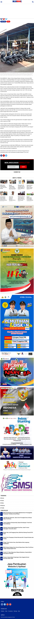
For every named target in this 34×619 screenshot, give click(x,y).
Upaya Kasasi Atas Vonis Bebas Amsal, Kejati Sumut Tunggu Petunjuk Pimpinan (30, 188)
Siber (6, 611)
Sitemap (15, 611)
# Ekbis (2, 503)
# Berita (2, 498)
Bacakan (3, 21)
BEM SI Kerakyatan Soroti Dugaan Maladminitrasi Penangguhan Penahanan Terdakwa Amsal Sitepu (17, 513)
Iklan (19, 611)
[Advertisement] (17, 9)
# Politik (2, 508)
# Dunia (2, 500)
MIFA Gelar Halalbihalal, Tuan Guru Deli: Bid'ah (3, 187)
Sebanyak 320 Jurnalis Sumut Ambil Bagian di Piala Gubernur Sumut (21, 187)
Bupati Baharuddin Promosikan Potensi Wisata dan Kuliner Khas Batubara (30, 199)
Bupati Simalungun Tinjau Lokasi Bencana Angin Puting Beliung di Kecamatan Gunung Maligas (12, 188)
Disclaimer (10, 611)
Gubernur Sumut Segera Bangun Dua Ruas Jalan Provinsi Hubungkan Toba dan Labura (16, 528)
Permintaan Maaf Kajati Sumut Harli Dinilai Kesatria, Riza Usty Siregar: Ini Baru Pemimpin (3, 200)
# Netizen (2, 505)
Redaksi (2, 611)
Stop (8, 21)
